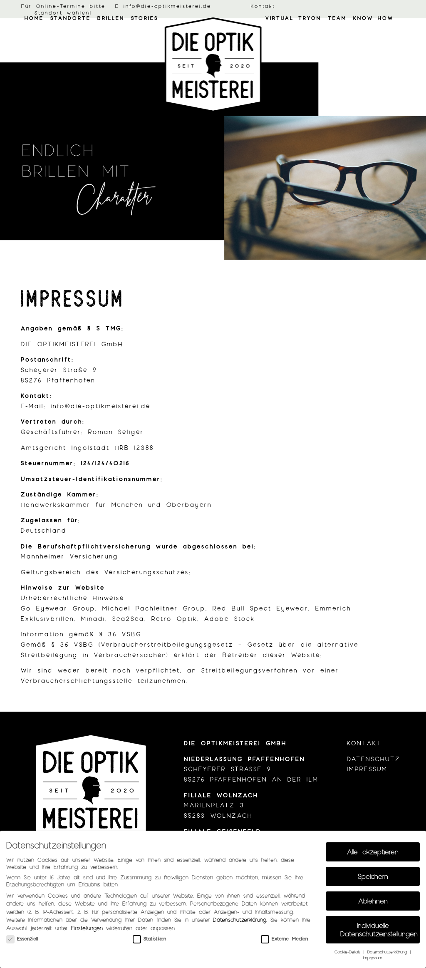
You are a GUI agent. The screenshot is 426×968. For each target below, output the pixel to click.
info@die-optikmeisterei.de (167, 6)
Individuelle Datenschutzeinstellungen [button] (379, 929)
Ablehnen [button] (373, 900)
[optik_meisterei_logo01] (213, 64)
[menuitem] (34, 39)
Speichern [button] (373, 876)
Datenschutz (374, 758)
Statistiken (149, 938)
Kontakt (263, 6)
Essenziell (22, 938)
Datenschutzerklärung (239, 919)
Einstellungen (87, 927)
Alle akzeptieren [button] (373, 851)
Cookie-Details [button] (348, 951)
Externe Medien (284, 938)
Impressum (367, 768)
